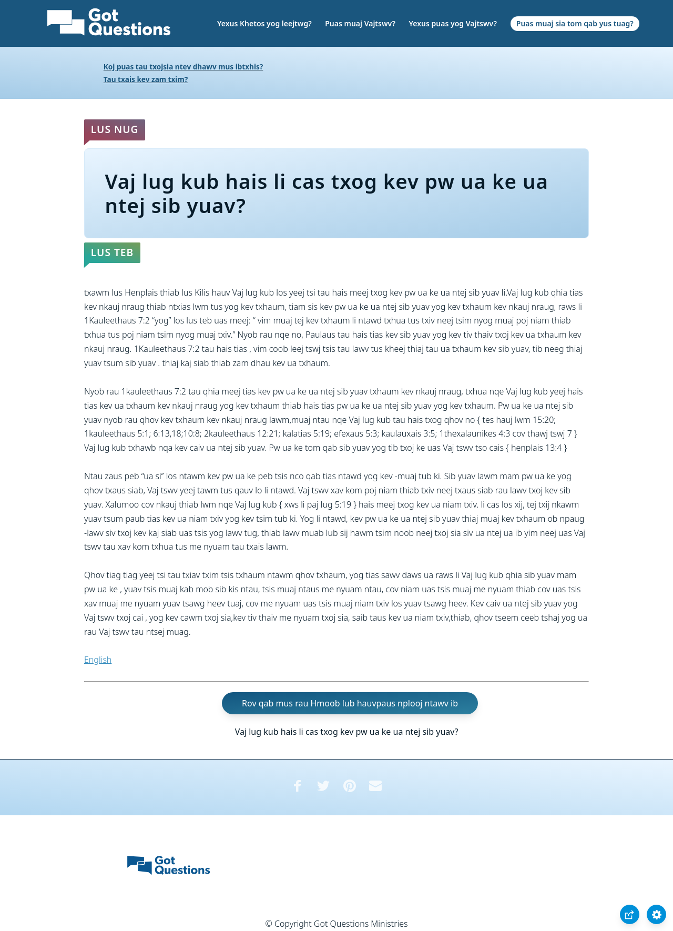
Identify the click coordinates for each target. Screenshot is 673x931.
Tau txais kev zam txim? (146, 79)
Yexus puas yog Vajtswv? (453, 23)
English (97, 659)
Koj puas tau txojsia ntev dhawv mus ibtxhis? (183, 67)
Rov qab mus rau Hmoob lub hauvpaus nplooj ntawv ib (350, 703)
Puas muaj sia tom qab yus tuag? (575, 23)
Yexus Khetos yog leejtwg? (264, 23)
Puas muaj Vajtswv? (360, 23)
